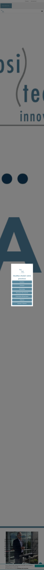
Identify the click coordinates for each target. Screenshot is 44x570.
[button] (22, 282)
